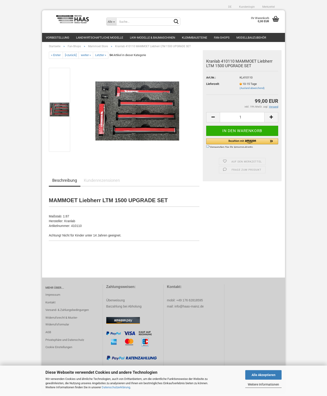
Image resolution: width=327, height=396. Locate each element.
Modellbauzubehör (251, 37)
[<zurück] (71, 57)
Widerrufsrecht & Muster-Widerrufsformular (61, 323)
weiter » (86, 57)
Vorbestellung (57, 37)
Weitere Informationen (263, 384)
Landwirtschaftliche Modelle (99, 37)
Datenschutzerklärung (116, 387)
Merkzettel (268, 6)
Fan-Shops (222, 37)
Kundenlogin (246, 6)
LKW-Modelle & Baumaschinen (152, 37)
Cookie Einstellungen (58, 349)
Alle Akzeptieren (263, 375)
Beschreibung (64, 182)
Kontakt (50, 304)
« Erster (56, 57)
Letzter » (100, 57)
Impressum (52, 297)
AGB (48, 334)
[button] (242, 145)
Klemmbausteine (194, 37)
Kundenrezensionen (102, 182)
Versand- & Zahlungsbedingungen (67, 312)
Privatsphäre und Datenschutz (64, 342)
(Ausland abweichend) (252, 90)
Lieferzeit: (213, 86)
